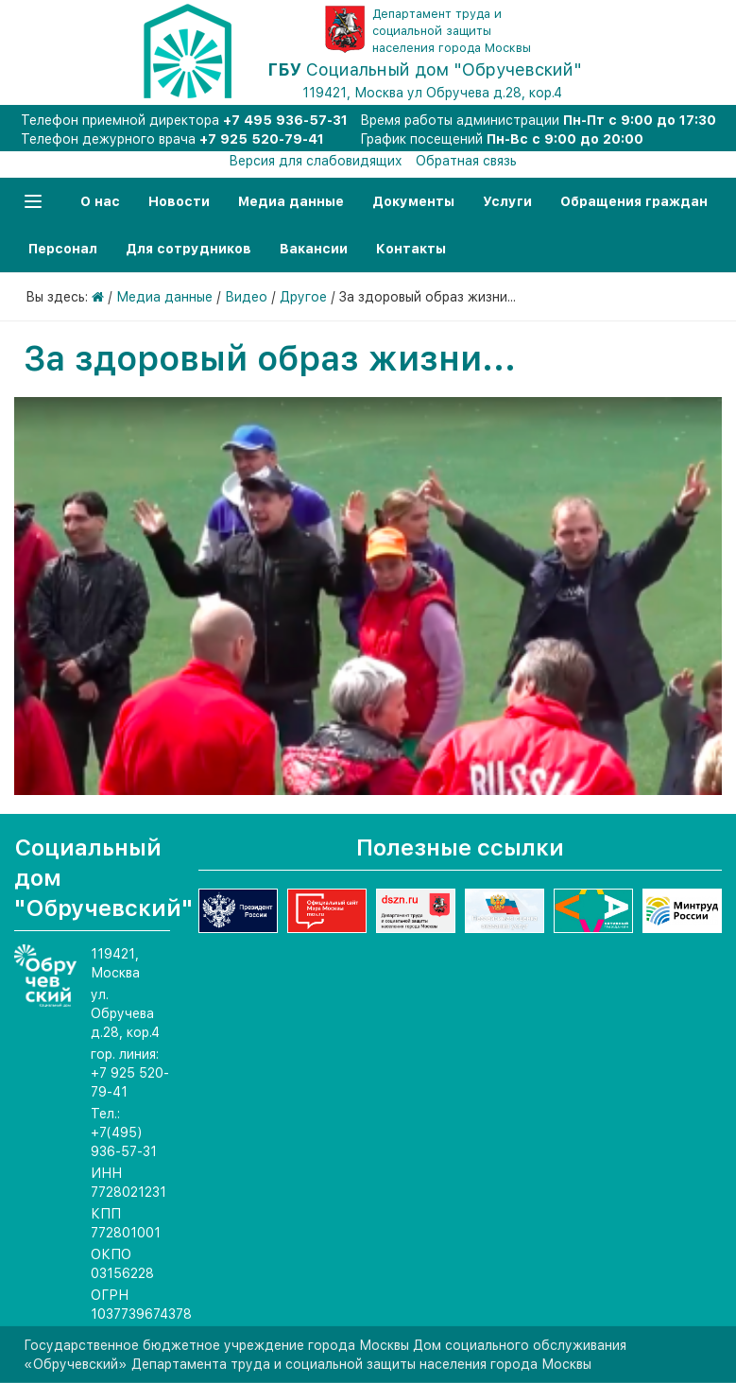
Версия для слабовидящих (315, 160)
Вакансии (314, 248)
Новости (179, 201)
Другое (303, 296)
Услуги (507, 201)
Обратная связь (466, 160)
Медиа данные (291, 201)
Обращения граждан (634, 201)
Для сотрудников (188, 248)
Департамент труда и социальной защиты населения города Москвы (451, 31)
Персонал (62, 248)
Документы (413, 201)
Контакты (411, 248)
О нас (100, 201)
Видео (246, 296)
